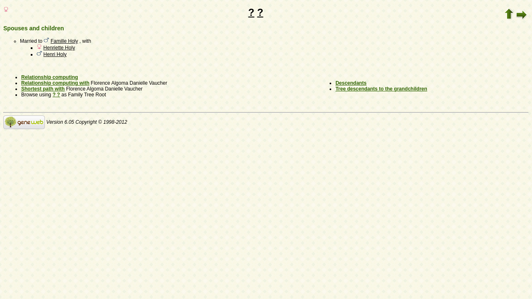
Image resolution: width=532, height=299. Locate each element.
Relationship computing (49, 77)
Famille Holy (64, 41)
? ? (56, 95)
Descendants (351, 83)
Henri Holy (54, 54)
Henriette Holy (59, 48)
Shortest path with (43, 89)
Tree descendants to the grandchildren (381, 89)
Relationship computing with (55, 83)
